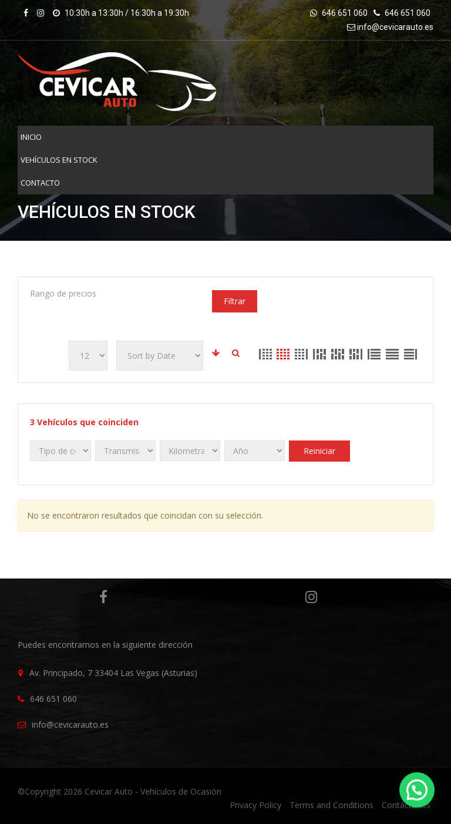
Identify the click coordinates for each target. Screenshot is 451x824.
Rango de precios (63, 293)
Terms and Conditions (331, 804)
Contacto (40, 182)
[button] (417, 790)
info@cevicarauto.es (395, 27)
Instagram (308, 596)
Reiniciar (319, 450)
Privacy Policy (255, 804)
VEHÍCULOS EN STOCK (59, 159)
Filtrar (234, 301)
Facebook (101, 596)
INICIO (31, 137)
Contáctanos (406, 804)
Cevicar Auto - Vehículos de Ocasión (153, 791)
